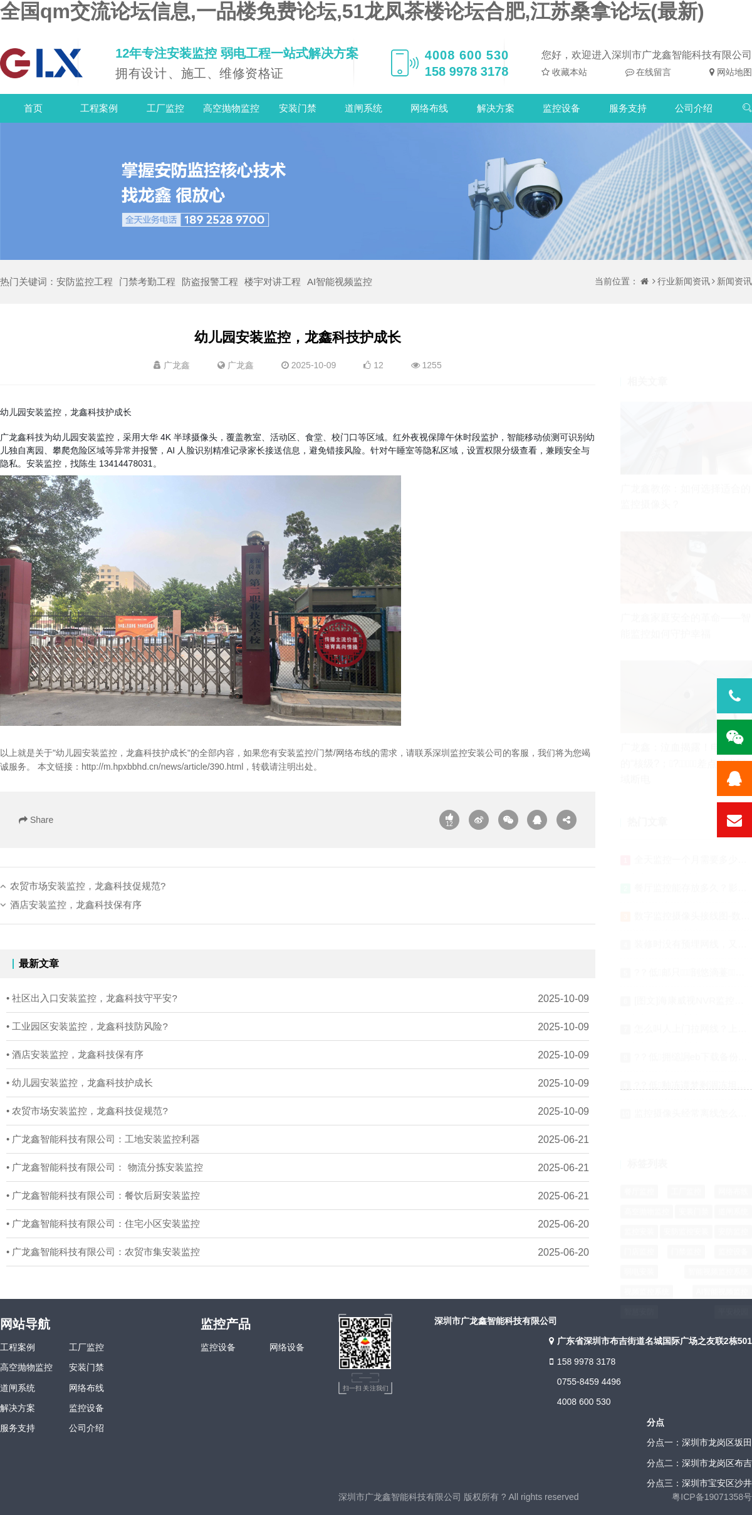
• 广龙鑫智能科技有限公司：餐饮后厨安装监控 (103, 1214)
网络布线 (429, 108)
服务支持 (628, 108)
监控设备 (561, 108)
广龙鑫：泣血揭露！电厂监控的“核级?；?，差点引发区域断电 (685, 735)
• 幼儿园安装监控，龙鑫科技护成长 (79, 1102)
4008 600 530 (584, 1402)
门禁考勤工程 (147, 281)
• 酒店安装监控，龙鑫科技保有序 (75, 1073)
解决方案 (495, 108)
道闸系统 (363, 108)
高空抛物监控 (231, 108)
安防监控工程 (84, 281)
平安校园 (733, 1284)
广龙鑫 (240, 365)
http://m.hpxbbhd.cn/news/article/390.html (162, 767)
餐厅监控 (639, 1163)
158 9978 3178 (580, 1361)
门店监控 (639, 1223)
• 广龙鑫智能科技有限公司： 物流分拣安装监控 (104, 1186)
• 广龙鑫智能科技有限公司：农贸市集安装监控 (103, 1271)
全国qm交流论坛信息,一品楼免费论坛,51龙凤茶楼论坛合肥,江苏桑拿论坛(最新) (352, 11)
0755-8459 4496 (589, 1382)
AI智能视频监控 (339, 281)
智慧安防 (639, 1284)
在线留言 (653, 72)
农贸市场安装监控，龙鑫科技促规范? (87, 905)
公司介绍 (694, 108)
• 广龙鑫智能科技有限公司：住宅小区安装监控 (103, 1243)
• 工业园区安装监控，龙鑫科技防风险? (87, 1045)
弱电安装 (639, 1243)
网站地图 (733, 72)
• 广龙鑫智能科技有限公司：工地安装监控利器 (103, 1158)
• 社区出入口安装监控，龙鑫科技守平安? (91, 1017)
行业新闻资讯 (683, 281)
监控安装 (639, 1203)
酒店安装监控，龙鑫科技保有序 (76, 924)
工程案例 (99, 108)
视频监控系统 (646, 1263)
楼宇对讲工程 (272, 281)
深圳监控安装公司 (467, 753)
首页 (33, 108)
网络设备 (287, 1347)
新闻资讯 (734, 281)
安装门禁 (297, 108)
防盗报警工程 (210, 281)
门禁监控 (686, 1223)
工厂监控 (165, 108)
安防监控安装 (686, 1203)
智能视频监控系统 (718, 1243)
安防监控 (733, 1203)
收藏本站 (568, 72)
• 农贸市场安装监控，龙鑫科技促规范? (87, 1130)
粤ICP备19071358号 (712, 1497)
